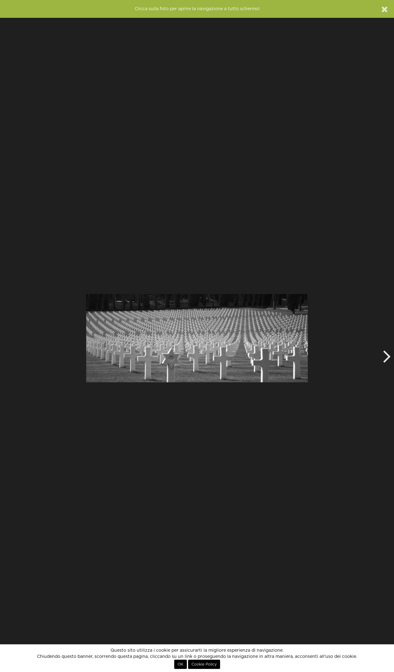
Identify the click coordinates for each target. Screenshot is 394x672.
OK (180, 664)
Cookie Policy (204, 664)
